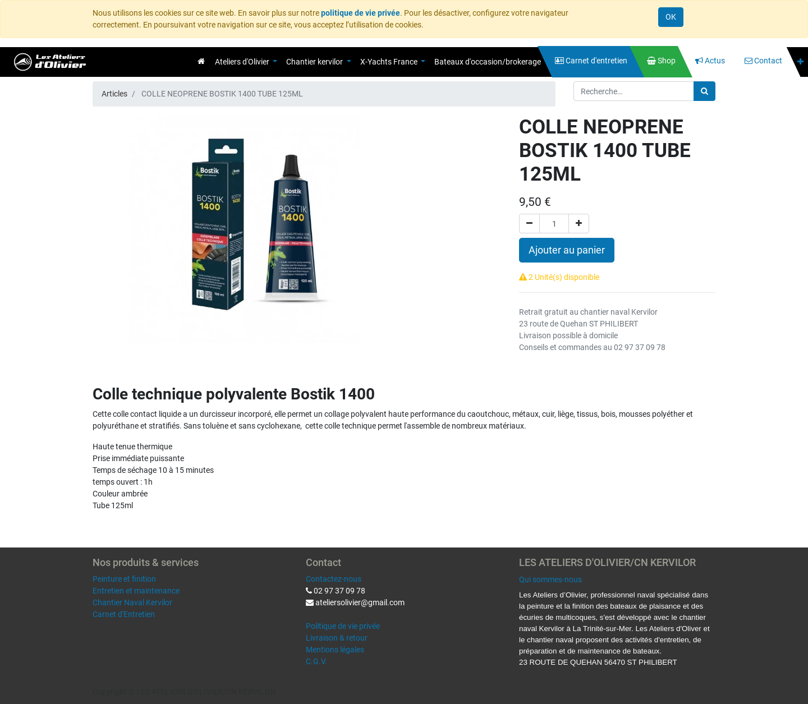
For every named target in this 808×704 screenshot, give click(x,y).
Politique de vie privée (343, 626)
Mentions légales (335, 649)
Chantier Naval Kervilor (132, 602)
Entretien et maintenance (136, 590)
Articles (114, 93)
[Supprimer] (529, 223)
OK (670, 16)
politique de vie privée (360, 12)
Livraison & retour (337, 637)
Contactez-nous (333, 578)
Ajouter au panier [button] (567, 250)
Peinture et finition (124, 578)
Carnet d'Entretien (124, 614)
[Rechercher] (704, 91)
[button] (800, 62)
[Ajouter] (578, 223)
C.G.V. (316, 661)
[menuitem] (201, 61)
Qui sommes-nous (550, 579)
